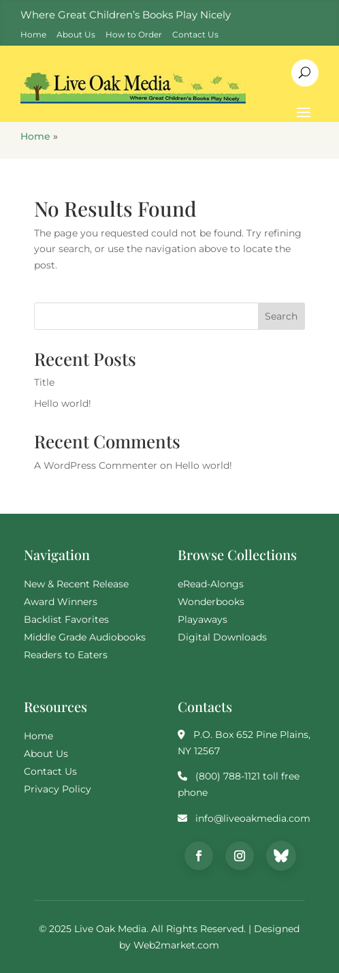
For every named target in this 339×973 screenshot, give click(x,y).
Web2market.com (176, 945)
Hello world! (62, 403)
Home (35, 136)
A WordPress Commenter (95, 465)
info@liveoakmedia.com (252, 818)
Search (281, 316)
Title (44, 382)
